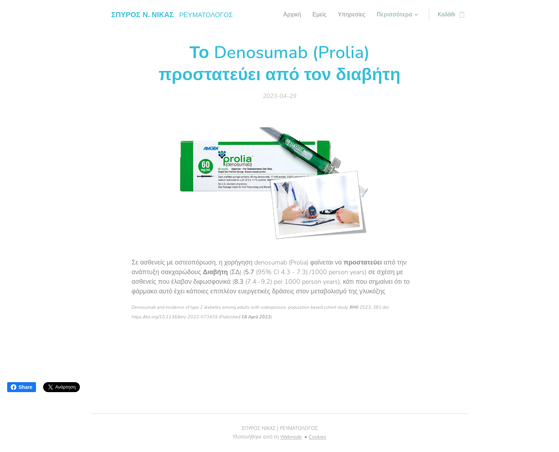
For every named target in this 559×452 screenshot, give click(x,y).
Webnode (291, 436)
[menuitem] (290, 15)
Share (21, 387)
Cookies (317, 436)
